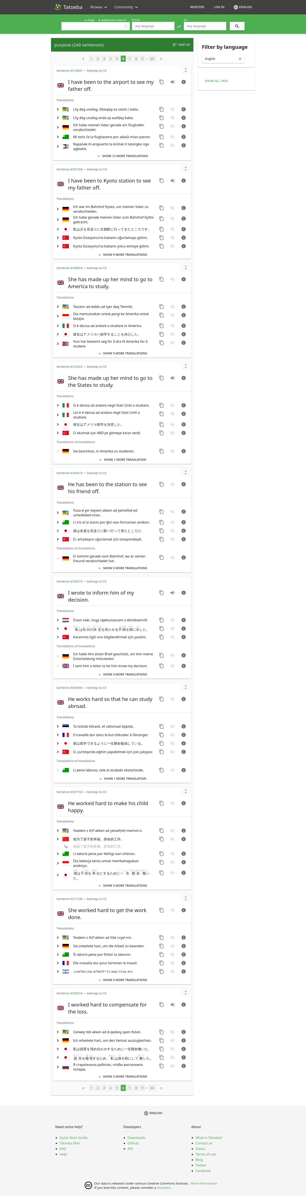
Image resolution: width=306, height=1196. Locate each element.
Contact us (204, 1143)
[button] (179, 26)
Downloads (136, 1137)
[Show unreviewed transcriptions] (185, 70)
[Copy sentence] (161, 82)
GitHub (133, 1143)
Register (197, 7)
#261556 (76, 169)
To (185, 20)
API (130, 1148)
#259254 (76, 993)
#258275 (76, 581)
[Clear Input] (240, 59)
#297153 (76, 792)
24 (152, 59)
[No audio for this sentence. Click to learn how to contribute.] (172, 109)
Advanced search (113, 20)
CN (105, 169)
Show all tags (216, 81)
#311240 (76, 899)
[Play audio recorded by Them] (172, 180)
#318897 (76, 71)
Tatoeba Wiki (70, 1143)
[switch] (105, 85)
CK (105, 71)
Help (90, 20)
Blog (199, 1159)
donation (163, 1187)
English (242, 7)
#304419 (76, 473)
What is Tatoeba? (209, 1137)
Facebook (203, 1170)
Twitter (201, 1165)
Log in (219, 7)
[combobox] (153, 26)
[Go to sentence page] (183, 82)
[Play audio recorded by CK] (172, 82)
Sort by (181, 45)
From (136, 20)
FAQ (63, 1148)
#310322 (76, 367)
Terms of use (206, 1154)
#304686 (76, 688)
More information (204, 1183)
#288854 (76, 268)
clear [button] (126, 26)
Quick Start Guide (74, 1137)
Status (200, 1148)
